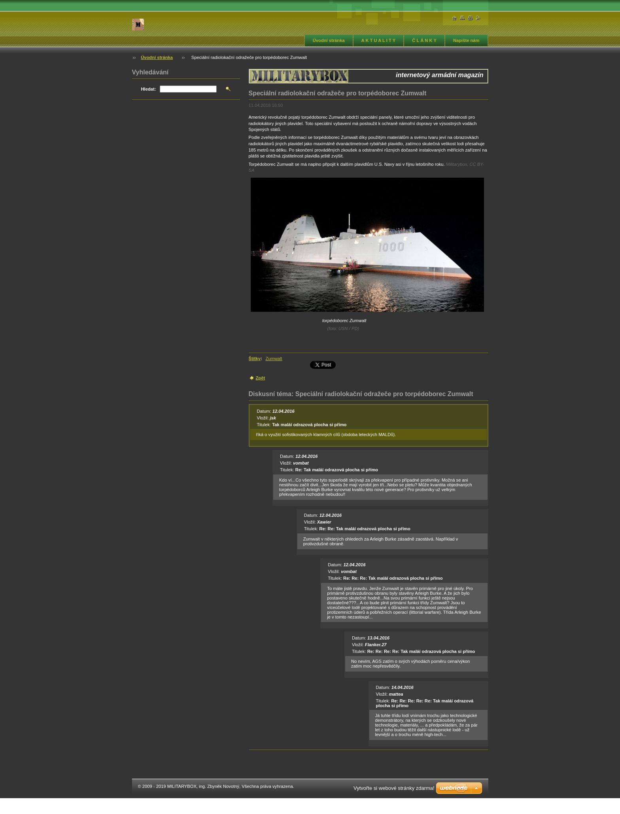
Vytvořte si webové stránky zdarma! (394, 788)
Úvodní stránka (329, 40)
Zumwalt (273, 358)
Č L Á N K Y (424, 40)
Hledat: (148, 89)
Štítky (255, 358)
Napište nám (466, 40)
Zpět (260, 378)
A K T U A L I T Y (378, 40)
